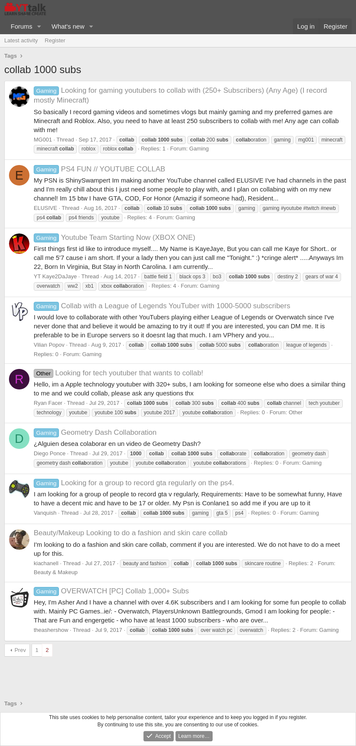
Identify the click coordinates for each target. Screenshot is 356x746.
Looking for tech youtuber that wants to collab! (118, 373)
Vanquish (45, 513)
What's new (68, 26)
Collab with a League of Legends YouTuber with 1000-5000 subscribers (162, 306)
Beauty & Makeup (56, 572)
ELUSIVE (45, 208)
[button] (39, 26)
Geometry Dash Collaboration (95, 432)
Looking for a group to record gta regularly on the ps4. (134, 483)
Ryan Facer (48, 403)
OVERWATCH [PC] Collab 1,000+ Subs (111, 591)
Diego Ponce (49, 453)
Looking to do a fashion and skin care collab (131, 533)
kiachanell (46, 563)
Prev (20, 650)
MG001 (43, 139)
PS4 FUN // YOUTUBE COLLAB (99, 169)
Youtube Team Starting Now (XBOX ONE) (115, 237)
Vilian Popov (49, 345)
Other (296, 412)
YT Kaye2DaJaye (55, 276)
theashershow (51, 630)
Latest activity (21, 40)
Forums (21, 26)
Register (55, 40)
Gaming (199, 148)
